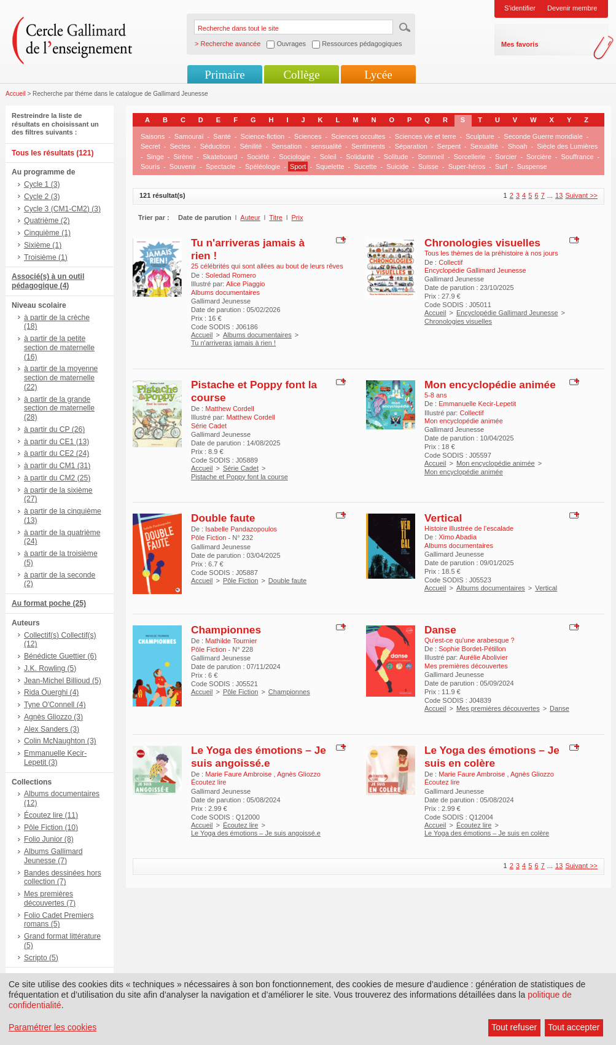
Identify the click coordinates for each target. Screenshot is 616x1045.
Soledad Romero (230, 275)
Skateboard (220, 156)
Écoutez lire (240, 825)
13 (559, 195)
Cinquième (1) (47, 233)
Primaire (224, 74)
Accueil (16, 93)
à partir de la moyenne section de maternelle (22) (61, 377)
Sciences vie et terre (425, 136)
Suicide (397, 166)
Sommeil (431, 156)
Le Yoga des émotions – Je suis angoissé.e (258, 756)
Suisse (428, 166)
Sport (298, 166)
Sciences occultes (358, 136)
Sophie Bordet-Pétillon (472, 648)
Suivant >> (581, 195)
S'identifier (520, 8)
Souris (150, 166)
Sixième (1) (42, 245)
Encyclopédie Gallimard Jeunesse (507, 312)
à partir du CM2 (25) (57, 478)
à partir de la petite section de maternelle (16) (59, 347)
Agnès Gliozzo (299, 774)
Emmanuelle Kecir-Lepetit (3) (55, 758)
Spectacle (220, 166)
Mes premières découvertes (498, 708)
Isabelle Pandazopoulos (241, 529)
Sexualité (484, 146)
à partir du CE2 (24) (56, 453)
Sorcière (539, 156)
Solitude (396, 156)
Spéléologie (263, 166)
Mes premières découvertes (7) (50, 898)
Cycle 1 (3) (42, 184)
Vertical (443, 518)
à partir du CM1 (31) (57, 465)
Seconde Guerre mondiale (543, 136)
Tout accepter (573, 1027)
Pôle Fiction (240, 580)
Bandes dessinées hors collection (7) (62, 877)
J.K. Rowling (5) (50, 668)
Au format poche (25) (49, 603)
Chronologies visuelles (482, 243)
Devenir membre (572, 8)
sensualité (326, 146)
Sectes (180, 146)
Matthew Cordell (229, 408)
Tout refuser (514, 1027)
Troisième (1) (46, 257)
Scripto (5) (41, 957)
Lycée (378, 74)
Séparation (411, 146)
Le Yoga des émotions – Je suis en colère (491, 756)
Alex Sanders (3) (51, 729)
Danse (440, 630)
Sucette (365, 166)
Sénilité (251, 146)
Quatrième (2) (47, 220)
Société (258, 156)
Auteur (250, 217)
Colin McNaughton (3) (60, 741)
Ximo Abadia (458, 537)
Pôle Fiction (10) (51, 827)
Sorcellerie (470, 156)
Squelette (330, 166)
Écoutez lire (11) (51, 815)
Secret (150, 146)
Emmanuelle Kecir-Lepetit (477, 403)
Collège (301, 74)
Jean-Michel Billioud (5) (62, 680)
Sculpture (480, 136)
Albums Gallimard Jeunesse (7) (53, 856)
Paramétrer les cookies (52, 1027)
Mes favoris (520, 44)
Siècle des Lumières (567, 146)
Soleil (328, 156)
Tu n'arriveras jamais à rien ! (233, 342)
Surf (501, 166)
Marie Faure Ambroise (239, 774)
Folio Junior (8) (49, 839)
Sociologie (294, 156)
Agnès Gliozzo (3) (53, 717)
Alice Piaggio (245, 284)
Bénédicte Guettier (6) (60, 656)
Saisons (153, 136)
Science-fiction (263, 136)
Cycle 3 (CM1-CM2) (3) (62, 209)
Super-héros (467, 166)
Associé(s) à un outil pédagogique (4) (48, 281)
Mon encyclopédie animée (490, 384)
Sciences (308, 136)
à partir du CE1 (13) (56, 441)
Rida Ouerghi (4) (51, 692)
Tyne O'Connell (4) (54, 704)
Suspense (532, 166)
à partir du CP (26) (54, 429)
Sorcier (506, 156)
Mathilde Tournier (231, 640)
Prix (297, 217)
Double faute (223, 518)
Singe (155, 156)
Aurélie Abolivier (483, 657)
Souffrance (577, 156)
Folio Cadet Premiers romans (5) (59, 920)
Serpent (449, 146)
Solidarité (360, 156)
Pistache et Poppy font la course (239, 476)
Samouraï (189, 136)
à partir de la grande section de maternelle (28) (59, 408)
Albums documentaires (257, 335)
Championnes (226, 630)
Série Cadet (241, 468)
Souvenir (183, 166)
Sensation (286, 146)
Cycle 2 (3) (42, 196)
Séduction (215, 146)
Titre (276, 217)
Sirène (183, 156)
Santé (222, 136)
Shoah (518, 146)
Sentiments (368, 146)
